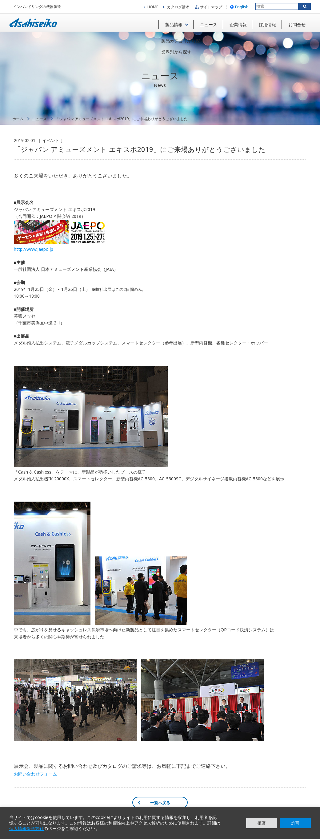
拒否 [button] (262, 823)
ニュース (206, 24)
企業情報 (236, 24)
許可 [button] (295, 823)
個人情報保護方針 (26, 828)
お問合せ (296, 24)
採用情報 (266, 24)
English (239, 7)
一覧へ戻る (160, 805)
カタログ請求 (178, 8)
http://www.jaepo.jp (33, 252)
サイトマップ (207, 7)
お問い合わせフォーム (35, 776)
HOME (152, 8)
